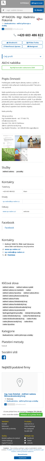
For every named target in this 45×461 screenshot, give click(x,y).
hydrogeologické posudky (13, 313)
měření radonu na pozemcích (14, 310)
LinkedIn (28, 443)
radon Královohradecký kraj (13, 319)
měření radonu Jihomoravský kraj (15, 296)
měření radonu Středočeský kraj (15, 301)
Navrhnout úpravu (11, 46)
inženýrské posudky (32, 313)
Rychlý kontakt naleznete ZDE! (22, 68)
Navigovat (32, 46)
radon (28, 290)
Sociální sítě (28, 431)
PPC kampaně (29, 429)
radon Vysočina (8, 324)
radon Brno (28, 322)
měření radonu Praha (11, 299)
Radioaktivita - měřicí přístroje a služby (18, 335)
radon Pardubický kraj (31, 316)
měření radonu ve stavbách (13, 290)
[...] (19, 10)
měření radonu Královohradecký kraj (17, 307)
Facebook (9, 227)
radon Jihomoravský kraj (12, 322)
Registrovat (37, 3)
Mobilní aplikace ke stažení (11, 438)
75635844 (11, 255)
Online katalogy (29, 426)
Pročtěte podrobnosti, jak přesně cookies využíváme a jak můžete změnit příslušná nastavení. (25, 450)
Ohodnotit (12, 42)
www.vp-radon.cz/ (9, 211)
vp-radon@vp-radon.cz (11, 201)
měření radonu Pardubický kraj (14, 304)
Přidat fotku (33, 42)
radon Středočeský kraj (12, 316)
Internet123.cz (29, 424)
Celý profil (8, 56)
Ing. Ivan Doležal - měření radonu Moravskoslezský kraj (20, 395)
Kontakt (4, 424)
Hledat (38, 10)
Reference (5, 426)
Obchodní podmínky (9, 429)
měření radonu (8, 287)
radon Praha (31, 319)
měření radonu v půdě (25, 287)
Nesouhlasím (22, 454)
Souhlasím (22, 458)
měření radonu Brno (31, 293)
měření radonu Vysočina (12, 293)
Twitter (28, 441)
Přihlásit (24, 3)
